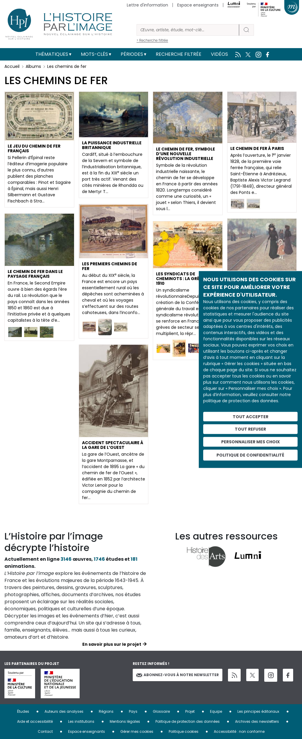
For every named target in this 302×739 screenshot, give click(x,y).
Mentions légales (125, 721)
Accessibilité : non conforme (239, 731)
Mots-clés (94, 54)
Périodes (132, 54)
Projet (190, 711)
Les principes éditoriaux (258, 711)
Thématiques (51, 54)
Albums (33, 66)
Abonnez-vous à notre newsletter (177, 674)
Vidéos (219, 54)
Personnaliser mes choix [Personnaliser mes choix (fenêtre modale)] (250, 442)
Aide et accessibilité (35, 721)
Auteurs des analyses (64, 711)
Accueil (11, 66)
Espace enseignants (198, 5)
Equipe (216, 711)
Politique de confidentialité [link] (250, 455)
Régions (106, 711)
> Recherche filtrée (152, 40)
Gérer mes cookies (136, 731)
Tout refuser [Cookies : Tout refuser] (250, 429)
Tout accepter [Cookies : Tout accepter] (250, 416)
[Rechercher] (188, 30)
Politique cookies (183, 731)
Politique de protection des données (187, 721)
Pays (133, 711)
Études (23, 711)
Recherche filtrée (178, 54)
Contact (45, 731)
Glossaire (161, 711)
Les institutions (81, 721)
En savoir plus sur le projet (111, 644)
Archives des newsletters (257, 721)
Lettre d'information (147, 5)
